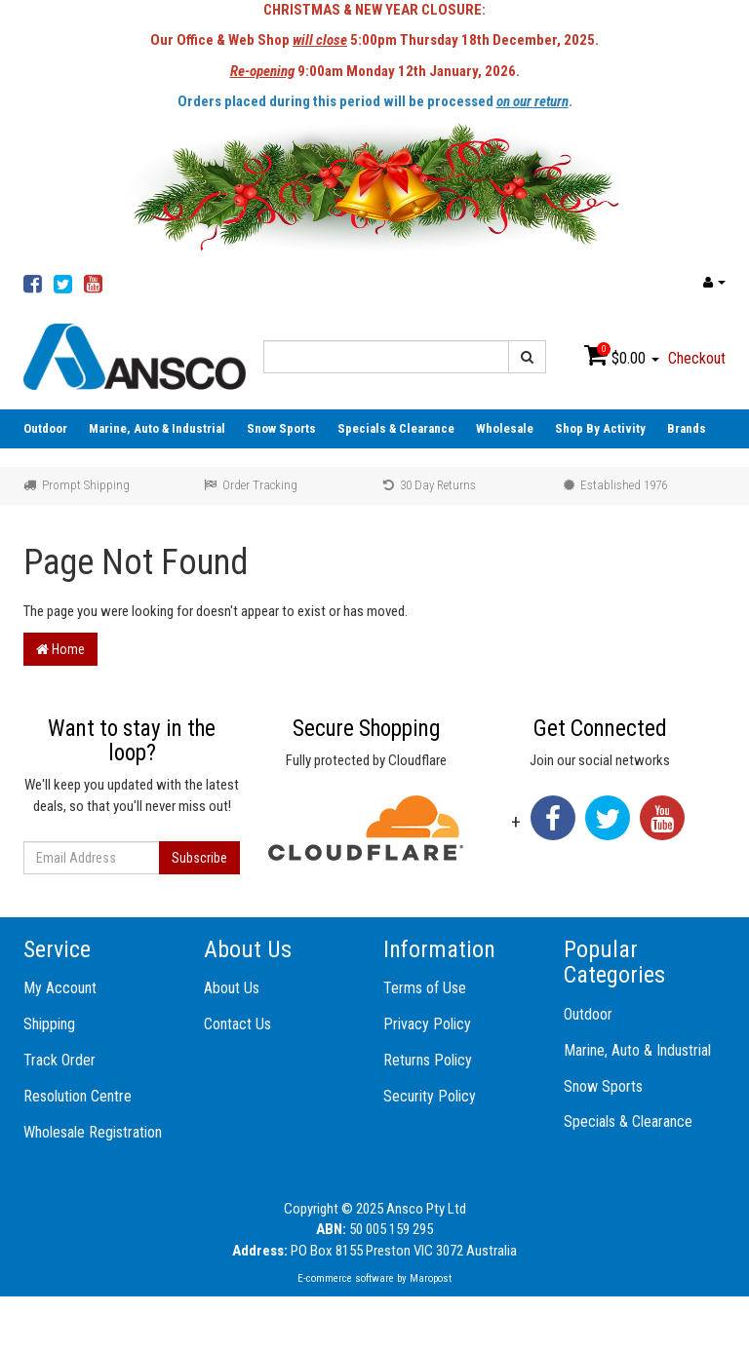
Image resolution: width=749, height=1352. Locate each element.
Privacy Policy (427, 1024)
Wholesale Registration (92, 1132)
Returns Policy (427, 1060)
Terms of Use (424, 988)
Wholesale (504, 428)
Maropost (431, 1278)
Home (60, 649)
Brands (686, 428)
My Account (60, 988)
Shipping (49, 1024)
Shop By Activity (600, 428)
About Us (231, 988)
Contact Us (237, 1024)
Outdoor (45, 428)
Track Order (59, 1060)
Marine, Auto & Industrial (157, 428)
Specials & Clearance (395, 428)
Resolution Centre (77, 1096)
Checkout (697, 358)
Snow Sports (281, 428)
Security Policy (429, 1096)
